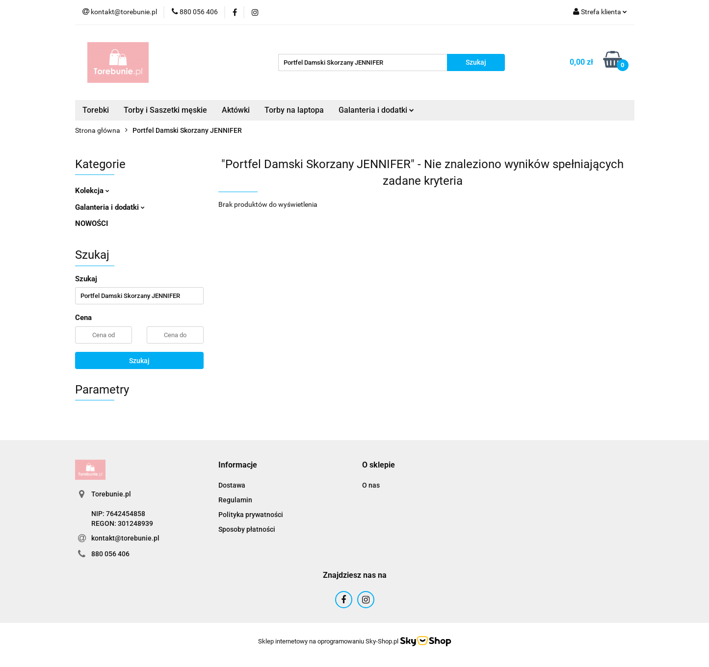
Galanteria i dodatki (376, 110)
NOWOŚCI (91, 223)
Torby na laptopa (294, 110)
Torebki (95, 110)
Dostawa (231, 485)
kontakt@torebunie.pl (125, 538)
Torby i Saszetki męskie (165, 110)
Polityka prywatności (250, 515)
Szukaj (139, 361)
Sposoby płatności (246, 529)
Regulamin (235, 500)
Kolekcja (92, 190)
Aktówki (236, 110)
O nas (371, 485)
